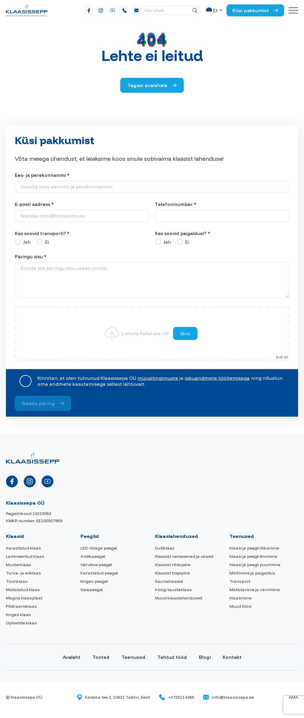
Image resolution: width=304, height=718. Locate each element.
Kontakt (232, 657)
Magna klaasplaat (24, 598)
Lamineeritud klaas (25, 556)
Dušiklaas (165, 548)
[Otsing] (194, 10)
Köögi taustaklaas (173, 589)
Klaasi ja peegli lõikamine (254, 548)
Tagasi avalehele (147, 85)
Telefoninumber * (175, 204)
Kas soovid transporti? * (42, 233)
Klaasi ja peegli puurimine (254, 564)
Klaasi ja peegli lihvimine (253, 556)
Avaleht (71, 657)
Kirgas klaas (18, 614)
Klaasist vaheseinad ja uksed (184, 556)
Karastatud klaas (23, 548)
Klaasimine (240, 598)
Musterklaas (18, 564)
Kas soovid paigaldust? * (182, 233)
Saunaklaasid (169, 581)
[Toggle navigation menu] (293, 10)
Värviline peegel (96, 564)
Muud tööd (240, 606)
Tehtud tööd (172, 657)
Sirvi (185, 333)
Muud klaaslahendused (178, 598)
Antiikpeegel (92, 556)
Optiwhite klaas (21, 623)
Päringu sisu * (30, 256)
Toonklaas (17, 581)
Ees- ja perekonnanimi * (42, 175)
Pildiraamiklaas (21, 606)
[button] (215, 10)
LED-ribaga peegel (98, 548)
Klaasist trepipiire (172, 573)
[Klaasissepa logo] (27, 10)
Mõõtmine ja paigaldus (252, 573)
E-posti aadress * (34, 204)
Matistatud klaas (23, 589)
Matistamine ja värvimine (254, 589)
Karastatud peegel (99, 573)
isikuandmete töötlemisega (217, 378)
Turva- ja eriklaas (23, 573)
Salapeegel (91, 589)
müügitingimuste (157, 378)
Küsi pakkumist (250, 10)
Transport (239, 581)
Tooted (101, 657)
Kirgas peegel (94, 581)
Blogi (205, 657)
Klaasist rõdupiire (172, 564)
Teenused (133, 657)
